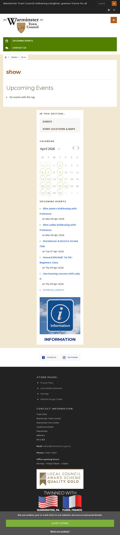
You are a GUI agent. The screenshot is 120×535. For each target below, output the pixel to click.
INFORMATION (60, 339)
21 (48, 185)
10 (65, 172)
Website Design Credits (51, 399)
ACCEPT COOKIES (60, 523)
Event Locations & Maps (59, 129)
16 (60, 179)
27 (42, 192)
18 (71, 179)
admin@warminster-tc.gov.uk (57, 446)
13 (42, 179)
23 (60, 185)
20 (42, 185)
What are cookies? (60, 531)
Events (14, 57)
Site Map (44, 393)
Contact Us (14, 47)
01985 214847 (50, 452)
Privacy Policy (46, 382)
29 (54, 192)
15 (54, 179)
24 (65, 185)
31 (48, 165)
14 (48, 179)
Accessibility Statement (51, 388)
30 (42, 165)
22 (54, 185)
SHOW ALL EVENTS (53, 289)
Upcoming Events (18, 40)
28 (48, 192)
